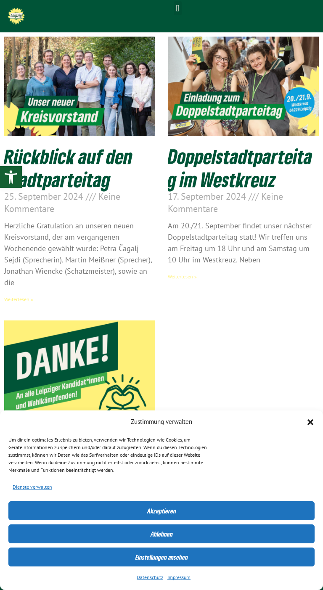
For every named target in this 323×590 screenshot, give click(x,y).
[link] (11, 177)
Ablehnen (162, 534)
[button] (310, 422)
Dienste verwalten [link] (32, 487)
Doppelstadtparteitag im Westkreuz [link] (240, 168)
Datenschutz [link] (150, 577)
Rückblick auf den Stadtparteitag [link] (68, 168)
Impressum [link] (179, 577)
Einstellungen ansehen (161, 557)
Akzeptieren (161, 511)
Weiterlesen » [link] (18, 299)
